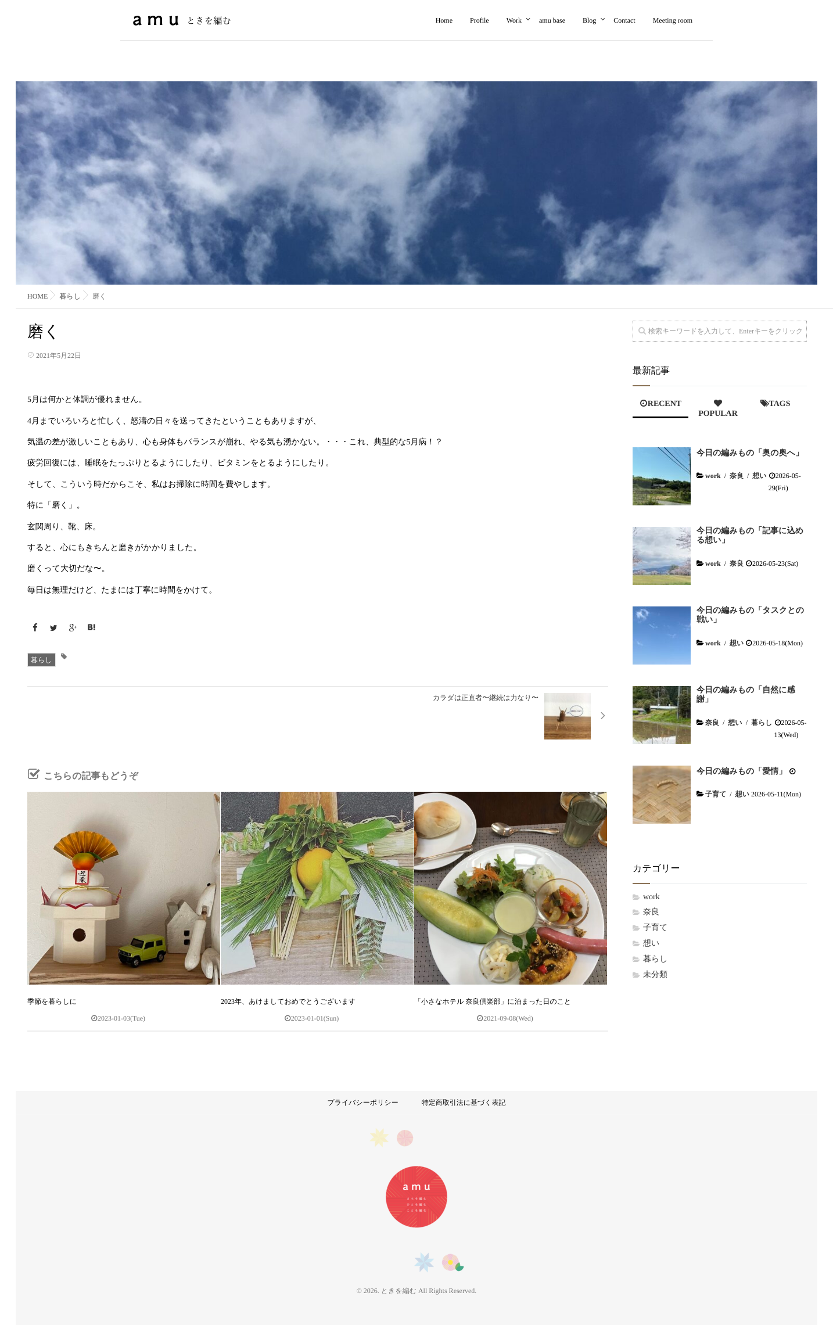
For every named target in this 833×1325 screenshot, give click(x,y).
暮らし (41, 660)
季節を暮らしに (52, 1001)
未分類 (655, 975)
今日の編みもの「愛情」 (741, 771)
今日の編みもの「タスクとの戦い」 (750, 615)
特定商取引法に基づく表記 (464, 1102)
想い (759, 476)
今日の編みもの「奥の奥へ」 (749, 453)
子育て (715, 794)
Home (444, 20)
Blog (589, 20)
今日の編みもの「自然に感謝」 (745, 695)
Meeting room (672, 20)
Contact (624, 20)
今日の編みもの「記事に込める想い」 (749, 536)
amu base (552, 20)
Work (514, 20)
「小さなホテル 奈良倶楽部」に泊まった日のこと (492, 1001)
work (713, 476)
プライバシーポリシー (362, 1102)
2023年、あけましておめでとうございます (288, 1001)
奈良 (737, 476)
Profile (479, 20)
